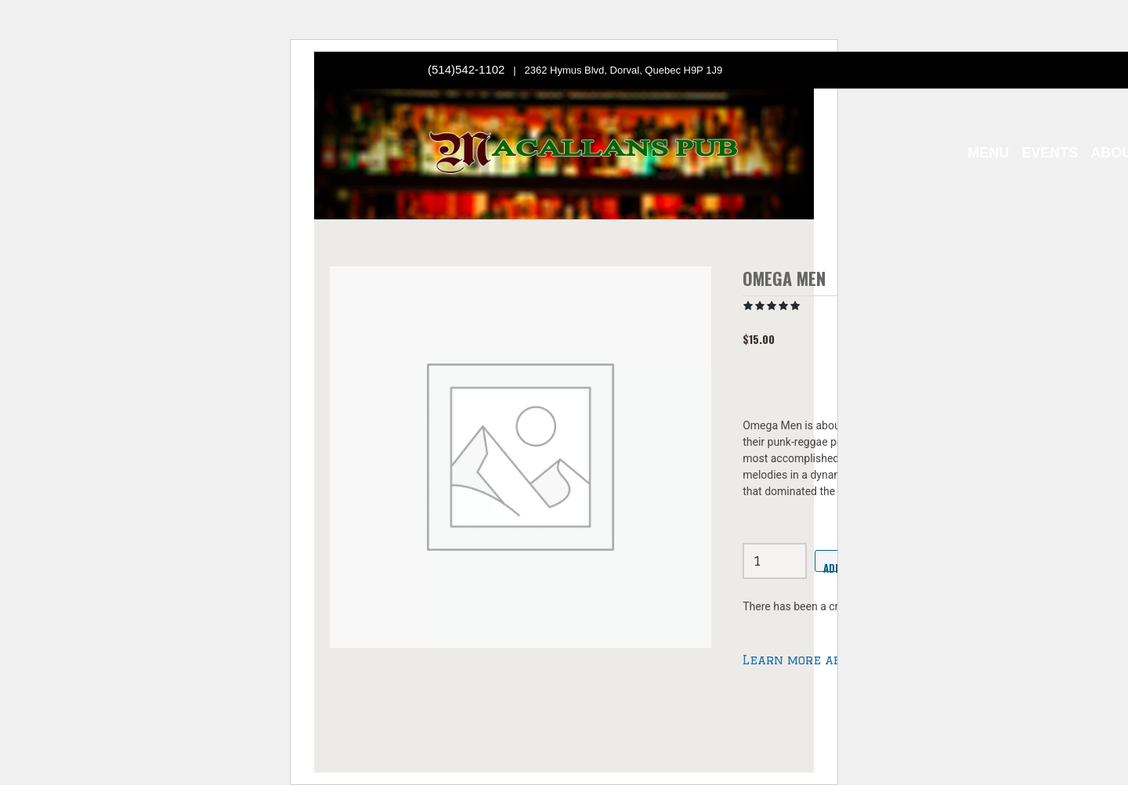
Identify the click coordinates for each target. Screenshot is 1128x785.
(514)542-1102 (466, 69)
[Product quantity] (775, 561)
